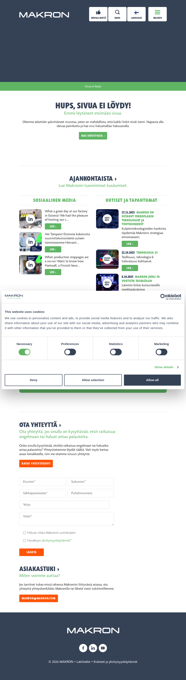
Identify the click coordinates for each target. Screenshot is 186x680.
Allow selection (93, 380)
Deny (33, 380)
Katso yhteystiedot (36, 463)
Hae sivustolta (92, 135)
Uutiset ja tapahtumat (131, 200)
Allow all (152, 380)
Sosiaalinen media (54, 200)
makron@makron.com (39, 598)
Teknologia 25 (147, 253)
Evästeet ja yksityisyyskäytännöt (115, 662)
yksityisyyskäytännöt (56, 540)
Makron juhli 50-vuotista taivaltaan (141, 279)
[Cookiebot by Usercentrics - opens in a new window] (163, 297)
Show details (164, 367)
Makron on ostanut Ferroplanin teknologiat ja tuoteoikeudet (138, 218)
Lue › (53, 226)
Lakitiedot (83, 662)
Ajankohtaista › (93, 179)
